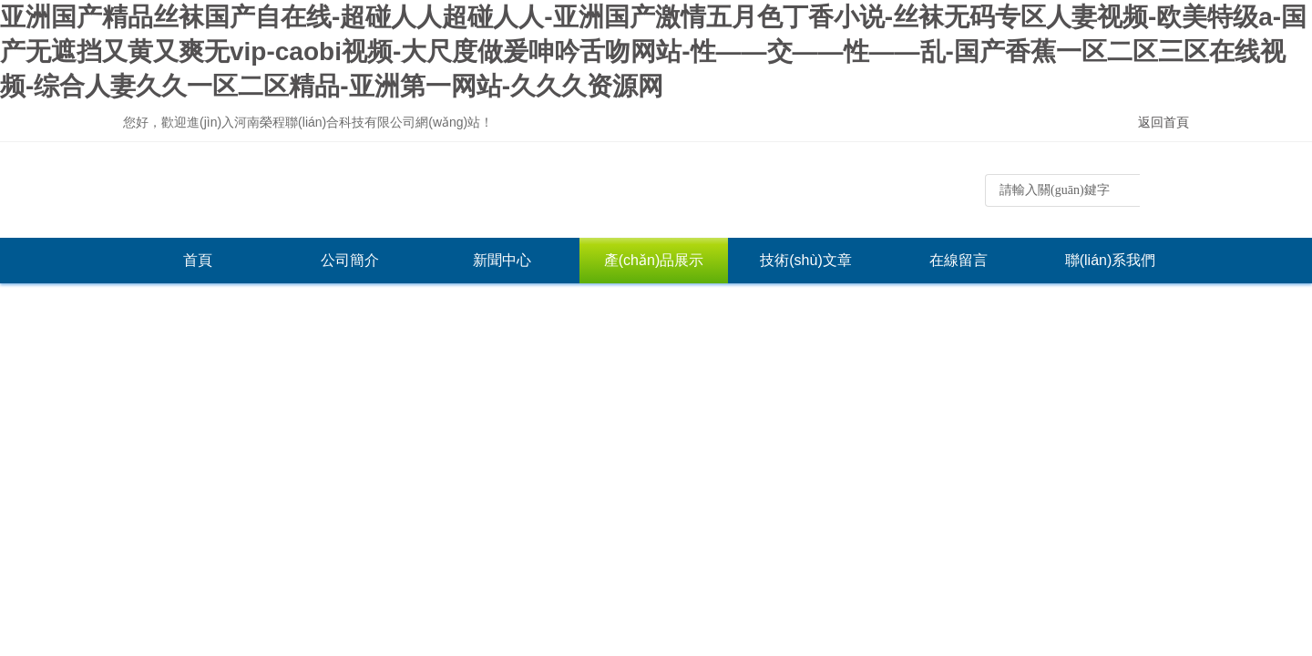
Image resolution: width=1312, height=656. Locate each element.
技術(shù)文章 (805, 260)
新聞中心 (502, 260)
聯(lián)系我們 (1110, 260)
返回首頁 (1163, 122)
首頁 (197, 260)
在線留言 (958, 260)
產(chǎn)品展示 (653, 260)
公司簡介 (350, 260)
